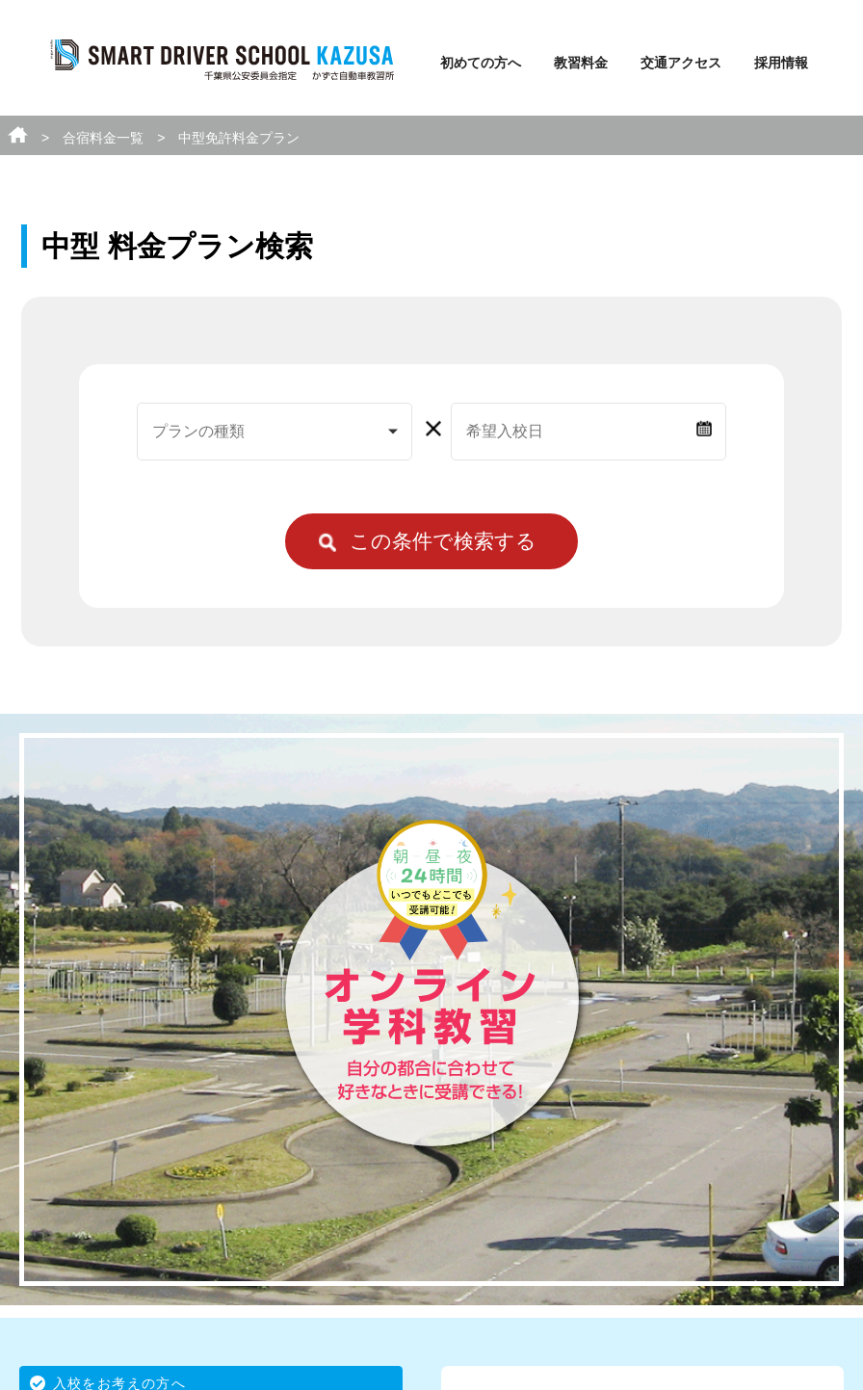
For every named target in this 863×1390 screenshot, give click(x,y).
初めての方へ (480, 62)
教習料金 (581, 62)
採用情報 (781, 62)
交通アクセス (681, 62)
